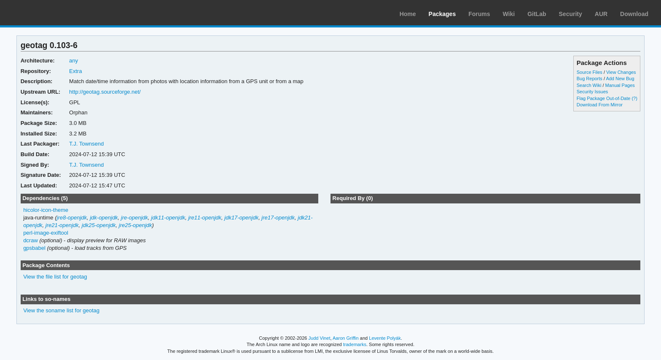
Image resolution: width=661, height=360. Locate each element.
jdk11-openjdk (168, 217)
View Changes (621, 72)
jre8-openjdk (72, 217)
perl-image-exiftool (45, 233)
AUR (601, 14)
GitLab (536, 14)
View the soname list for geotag (61, 310)
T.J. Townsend (86, 144)
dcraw (30, 240)
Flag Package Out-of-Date (604, 98)
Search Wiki (589, 85)
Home (408, 14)
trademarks (354, 344)
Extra (75, 71)
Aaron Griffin (346, 338)
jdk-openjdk (104, 217)
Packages (442, 14)
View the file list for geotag (55, 276)
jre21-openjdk (62, 225)
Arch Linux (46, 12)
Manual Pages (620, 85)
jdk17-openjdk (241, 217)
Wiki (509, 14)
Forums (479, 14)
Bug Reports (589, 78)
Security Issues (592, 91)
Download (634, 14)
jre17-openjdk (278, 217)
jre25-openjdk (135, 225)
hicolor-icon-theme (45, 210)
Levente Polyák (384, 338)
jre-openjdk (134, 217)
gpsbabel (34, 248)
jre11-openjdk (204, 217)
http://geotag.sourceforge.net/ (105, 92)
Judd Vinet (319, 338)
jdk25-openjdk (99, 225)
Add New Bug (620, 78)
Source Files (589, 72)
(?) (634, 98)
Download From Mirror (600, 104)
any (73, 60)
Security (570, 14)
